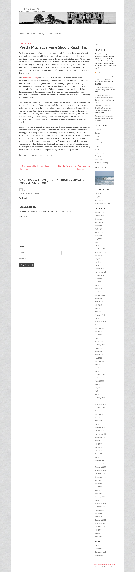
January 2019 (99, 245)
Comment (23, 216)
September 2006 (100, 507)
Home (21, 34)
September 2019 (100, 235)
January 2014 (99, 348)
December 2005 (100, 520)
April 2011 (98, 391)
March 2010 (99, 424)
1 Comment (47, 155)
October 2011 (100, 374)
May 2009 (98, 450)
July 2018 (98, 255)
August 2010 (99, 414)
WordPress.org (100, 555)
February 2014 (100, 345)
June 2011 (98, 384)
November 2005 (100, 523)
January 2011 (99, 401)
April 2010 (98, 421)
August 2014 (99, 328)
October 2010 (100, 407)
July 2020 (98, 226)
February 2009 (100, 460)
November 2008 (100, 470)
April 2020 (98, 229)
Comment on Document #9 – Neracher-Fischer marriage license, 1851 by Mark (104, 79)
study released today (30, 78)
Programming (99, 153)
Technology (33, 155)
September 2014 (100, 325)
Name (22, 246)
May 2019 (98, 239)
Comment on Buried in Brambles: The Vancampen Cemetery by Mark (104, 97)
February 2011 (100, 398)
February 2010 (100, 427)
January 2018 (99, 265)
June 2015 (98, 308)
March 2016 (99, 292)
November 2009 (100, 434)
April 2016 (98, 288)
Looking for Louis (45, 34)
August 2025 (99, 212)
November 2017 (100, 272)
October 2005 (100, 526)
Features (98, 130)
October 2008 (100, 474)
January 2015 (99, 318)
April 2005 (98, 536)
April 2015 (98, 312)
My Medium (99, 200)
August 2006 (99, 510)
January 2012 (99, 371)
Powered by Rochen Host (103, 203)
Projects (98, 156)
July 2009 (98, 444)
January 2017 (99, 285)
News (97, 139)
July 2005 (98, 530)
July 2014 (98, 331)
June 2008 (98, 487)
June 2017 (98, 282)
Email (22, 252)
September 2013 (100, 351)
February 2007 (100, 497)
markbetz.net (30, 8)
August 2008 (99, 480)
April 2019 (98, 242)
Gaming (97, 133)
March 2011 (99, 394)
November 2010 (100, 404)
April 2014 (98, 338)
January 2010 (99, 431)
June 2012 (98, 364)
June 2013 (98, 358)
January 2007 (99, 500)
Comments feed (100, 552)
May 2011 (98, 388)
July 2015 (98, 305)
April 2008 (98, 493)
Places (97, 149)
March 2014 (99, 341)
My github (98, 197)
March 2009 (99, 457)
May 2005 (98, 533)
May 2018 (98, 259)
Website (22, 259)
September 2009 (100, 437)
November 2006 (100, 503)
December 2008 (100, 467)
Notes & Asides (100, 143)
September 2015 (100, 298)
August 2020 (99, 222)
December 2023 (100, 216)
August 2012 (99, 361)
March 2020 (99, 232)
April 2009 (98, 454)
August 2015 (99, 302)
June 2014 (98, 335)
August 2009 (99, 440)
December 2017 (100, 269)
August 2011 (99, 381)
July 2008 (98, 484)
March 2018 (99, 262)
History (97, 136)
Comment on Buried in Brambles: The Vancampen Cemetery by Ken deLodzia (104, 108)
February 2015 (100, 315)
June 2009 (98, 447)
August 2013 (99, 355)
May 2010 (98, 417)
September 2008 (100, 477)
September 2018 (100, 252)
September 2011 (100, 378)
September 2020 (100, 219)
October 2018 (100, 249)
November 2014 (100, 321)
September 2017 (100, 278)
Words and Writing (101, 163)
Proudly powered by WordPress (105, 564)
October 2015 (100, 295)
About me (31, 34)
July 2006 (98, 513)
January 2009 (99, 464)
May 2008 (98, 490)
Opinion (24, 155)
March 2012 (99, 368)
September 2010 (100, 411)
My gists (98, 194)
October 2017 (100, 275)
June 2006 (98, 517)
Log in (97, 545)
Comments (103, 73)
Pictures (58, 34)
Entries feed (99, 549)
